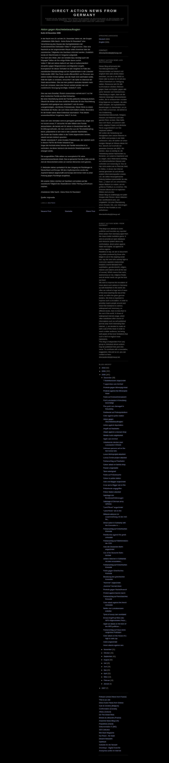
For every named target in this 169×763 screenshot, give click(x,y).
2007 (104, 688)
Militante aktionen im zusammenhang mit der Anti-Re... (115, 516)
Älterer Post (90, 211)
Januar (106, 684)
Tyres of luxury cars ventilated (114, 614)
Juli (105, 663)
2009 (104, 371)
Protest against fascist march (114, 593)
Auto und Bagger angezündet (114, 482)
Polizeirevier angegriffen (112, 488)
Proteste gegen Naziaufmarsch (115, 590)
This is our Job (104, 700)
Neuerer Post (46, 211)
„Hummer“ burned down (112, 586)
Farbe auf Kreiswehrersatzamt (114, 397)
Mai (105, 670)
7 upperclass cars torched (113, 384)
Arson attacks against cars (113, 645)
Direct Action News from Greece (111, 703)
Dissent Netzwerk (105, 739)
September (108, 656)
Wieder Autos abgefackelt (113, 435)
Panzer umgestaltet (110, 468)
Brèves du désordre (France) (110, 718)
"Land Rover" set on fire (112, 511)
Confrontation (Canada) (108, 709)
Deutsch (51, 203)
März (106, 677)
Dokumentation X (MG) (108, 727)
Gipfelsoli (102, 742)
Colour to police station (112, 478)
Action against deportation (113, 425)
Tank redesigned (109, 471)
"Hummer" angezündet (112, 583)
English (102, 42)
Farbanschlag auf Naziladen (114, 461)
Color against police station (113, 416)
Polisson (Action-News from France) (112, 697)
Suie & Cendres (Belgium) (109, 706)
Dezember (108, 378)
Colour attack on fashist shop (114, 464)
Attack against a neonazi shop (114, 432)
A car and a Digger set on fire (114, 485)
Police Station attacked (112, 492)
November (108, 649)
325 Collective (104, 730)
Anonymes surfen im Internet (110, 751)
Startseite (68, 211)
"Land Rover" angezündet (113, 507)
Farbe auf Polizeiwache (112, 475)
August (106, 660)
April (106, 673)
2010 (104, 368)
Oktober (107, 653)
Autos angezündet (110, 642)
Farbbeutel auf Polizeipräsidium (115, 412)
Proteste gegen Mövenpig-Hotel (115, 387)
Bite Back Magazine (106, 733)
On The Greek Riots (106, 715)
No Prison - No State (107, 736)
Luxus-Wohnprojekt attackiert (114, 454)
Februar (107, 680)
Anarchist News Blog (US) (109, 721)
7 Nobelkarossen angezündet (114, 381)
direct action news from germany (84, 13)
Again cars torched (110, 439)
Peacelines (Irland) (106, 724)
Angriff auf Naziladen (111, 429)
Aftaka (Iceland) (105, 712)
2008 (104, 375)
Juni (105, 667)
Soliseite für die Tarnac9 (108, 745)
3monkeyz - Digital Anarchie (109, 748)
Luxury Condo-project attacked (115, 458)
